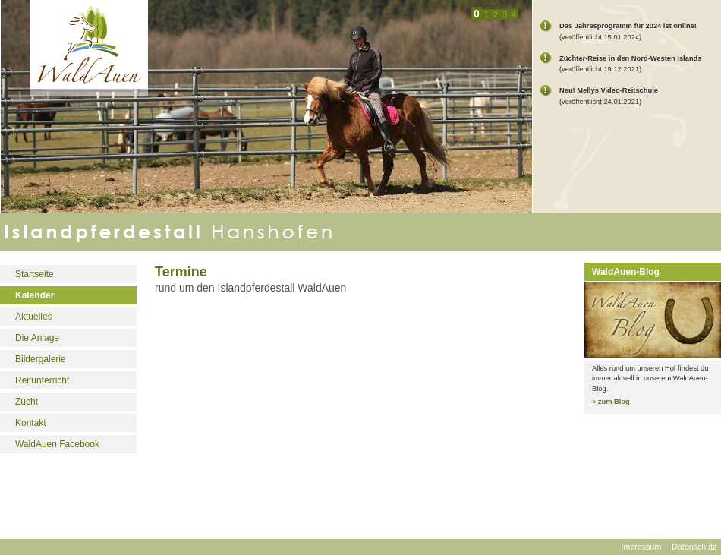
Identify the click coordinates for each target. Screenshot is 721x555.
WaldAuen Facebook (57, 444)
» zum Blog (611, 401)
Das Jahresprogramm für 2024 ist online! (628, 26)
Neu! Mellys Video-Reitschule (608, 90)
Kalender (34, 295)
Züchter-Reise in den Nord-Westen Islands (630, 58)
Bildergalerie (40, 359)
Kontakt (30, 423)
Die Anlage (37, 338)
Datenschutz (694, 546)
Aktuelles (33, 316)
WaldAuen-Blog (626, 271)
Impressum (642, 546)
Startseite (34, 274)
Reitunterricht (42, 380)
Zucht (26, 401)
